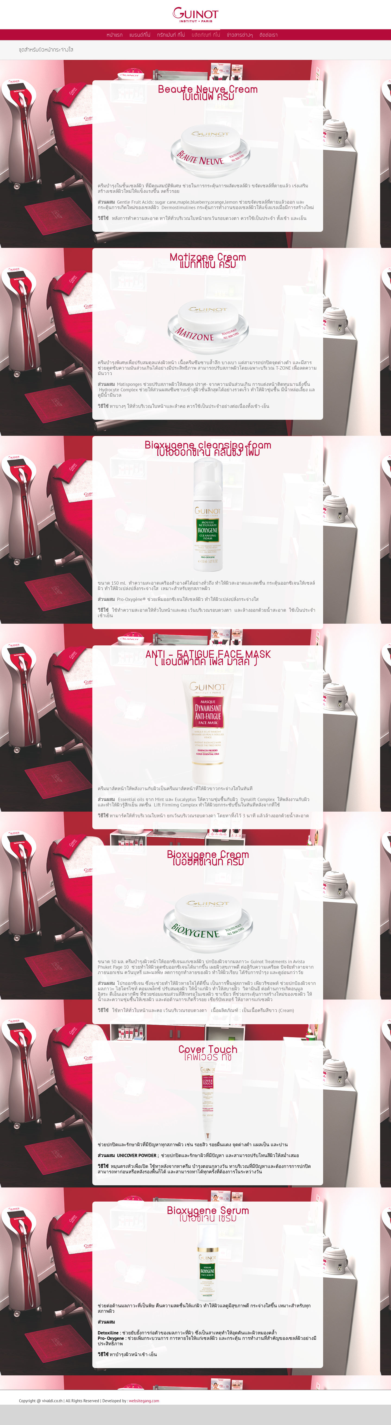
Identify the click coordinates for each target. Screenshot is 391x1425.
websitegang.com (144, 1400)
